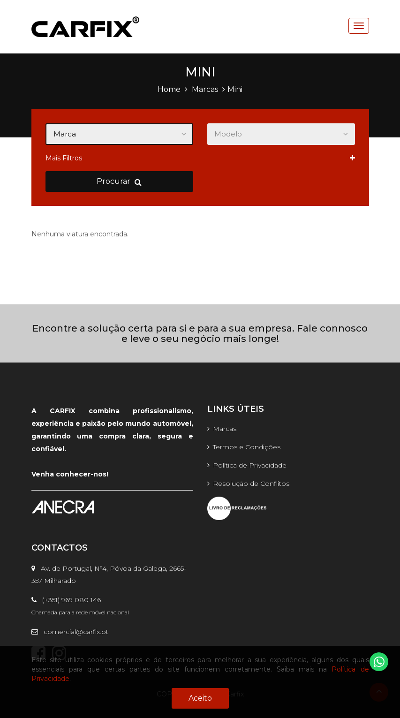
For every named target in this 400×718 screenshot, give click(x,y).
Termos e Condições (246, 447)
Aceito (200, 698)
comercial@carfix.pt (69, 631)
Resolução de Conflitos (251, 483)
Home (169, 89)
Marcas (205, 89)
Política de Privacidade (250, 465)
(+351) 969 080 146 (66, 600)
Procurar (119, 181)
